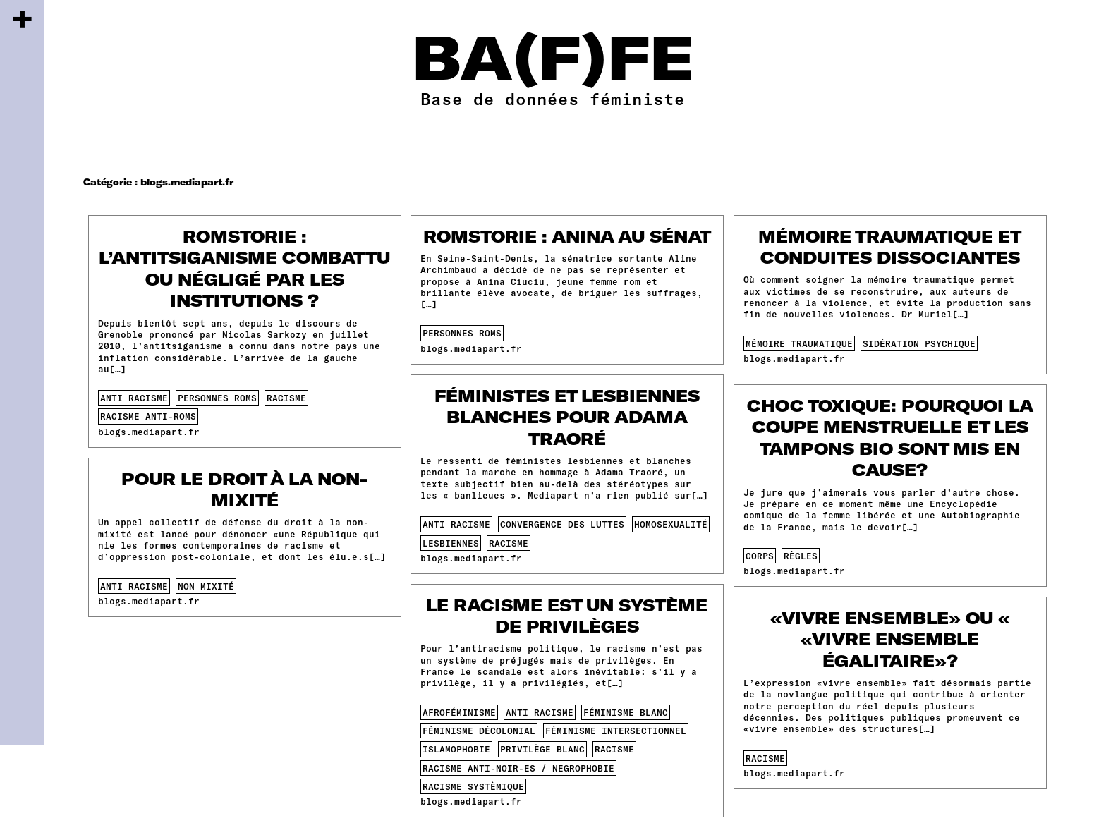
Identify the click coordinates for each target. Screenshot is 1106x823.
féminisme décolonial (479, 730)
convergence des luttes (562, 524)
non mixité (206, 586)
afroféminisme (459, 712)
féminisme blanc (625, 712)
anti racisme (134, 397)
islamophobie (456, 749)
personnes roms (217, 397)
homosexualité (670, 524)
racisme (286, 397)
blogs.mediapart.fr (149, 431)
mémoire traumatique (799, 343)
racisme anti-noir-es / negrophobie (518, 768)
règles (801, 555)
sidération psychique (919, 343)
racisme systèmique (473, 786)
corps (760, 555)
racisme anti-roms (148, 416)
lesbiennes (451, 543)
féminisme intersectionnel (615, 730)
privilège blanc (542, 749)
